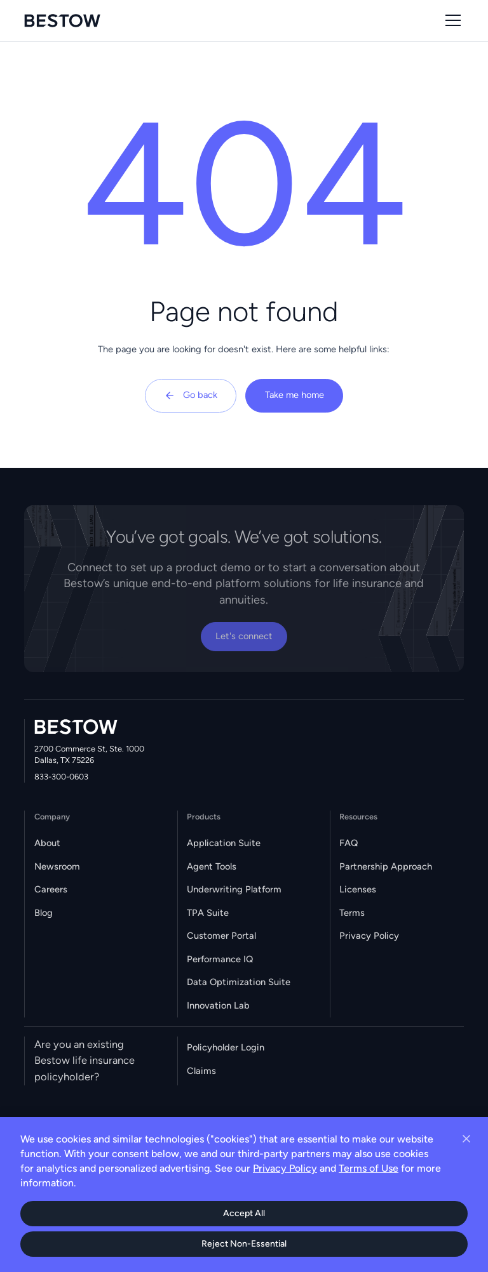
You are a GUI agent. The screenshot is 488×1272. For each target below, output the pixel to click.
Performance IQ (220, 959)
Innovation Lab (218, 1005)
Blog (43, 912)
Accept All (244, 1213)
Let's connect (244, 636)
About (47, 843)
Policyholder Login (225, 1047)
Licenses (357, 889)
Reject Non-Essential (244, 1243)
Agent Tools (211, 866)
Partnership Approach (385, 866)
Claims (201, 1071)
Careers (50, 889)
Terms (352, 912)
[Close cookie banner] (466, 1138)
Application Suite (224, 843)
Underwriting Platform (234, 889)
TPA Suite (208, 912)
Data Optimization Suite (238, 982)
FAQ (348, 843)
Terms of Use (368, 1168)
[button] (451, 20)
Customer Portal (221, 935)
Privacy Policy (369, 935)
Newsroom (57, 866)
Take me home (294, 395)
